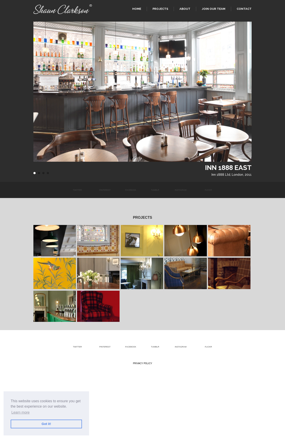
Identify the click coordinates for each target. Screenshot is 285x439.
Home (136, 8)
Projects (160, 8)
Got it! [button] (46, 424)
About (184, 8)
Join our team (213, 8)
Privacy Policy (142, 363)
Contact (244, 8)
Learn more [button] (20, 412)
